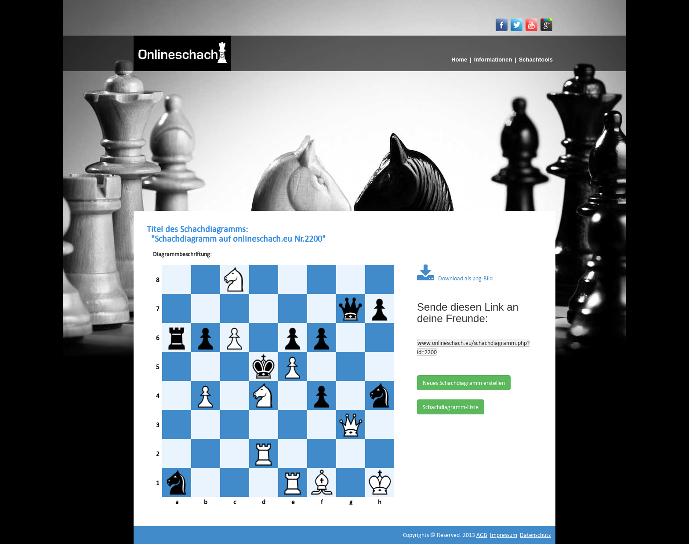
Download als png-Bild (455, 278)
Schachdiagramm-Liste (451, 406)
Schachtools (536, 59)
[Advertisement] (344, 137)
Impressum (503, 534)
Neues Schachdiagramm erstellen (464, 382)
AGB (481, 534)
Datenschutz (535, 534)
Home (459, 59)
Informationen (493, 59)
